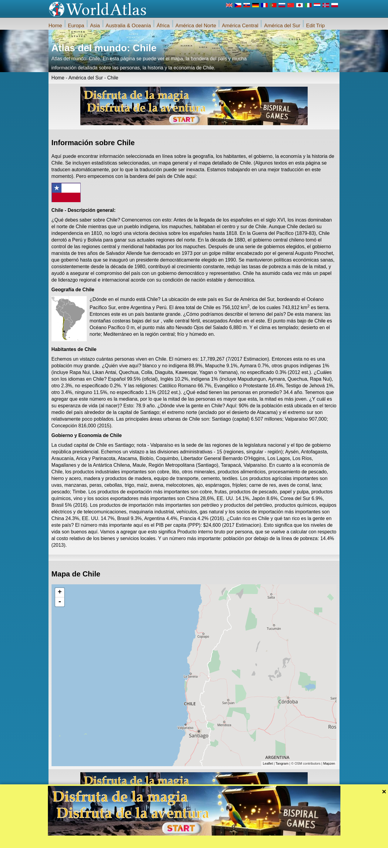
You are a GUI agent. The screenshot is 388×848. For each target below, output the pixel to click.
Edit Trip (315, 25)
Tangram (282, 763)
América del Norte (196, 25)
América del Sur (282, 25)
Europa (76, 25)
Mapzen (329, 763)
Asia (95, 25)
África (163, 25)
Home (55, 25)
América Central (240, 25)
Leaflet (268, 763)
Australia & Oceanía (128, 25)
